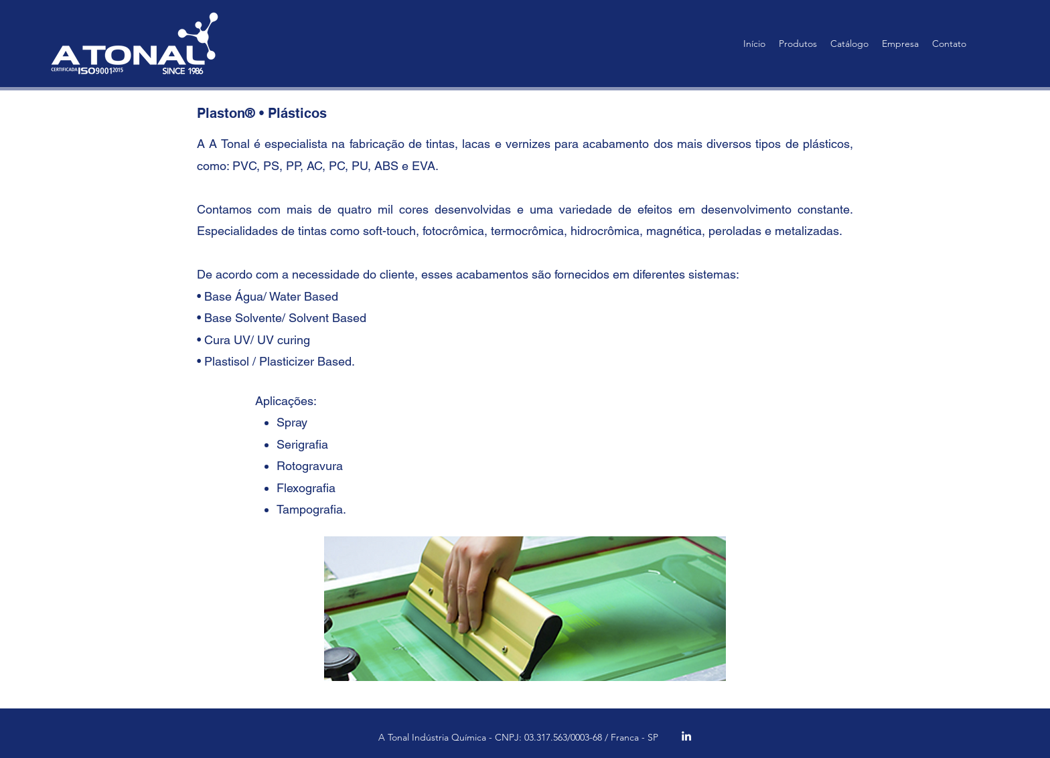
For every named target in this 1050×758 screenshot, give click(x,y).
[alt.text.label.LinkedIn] (686, 736)
